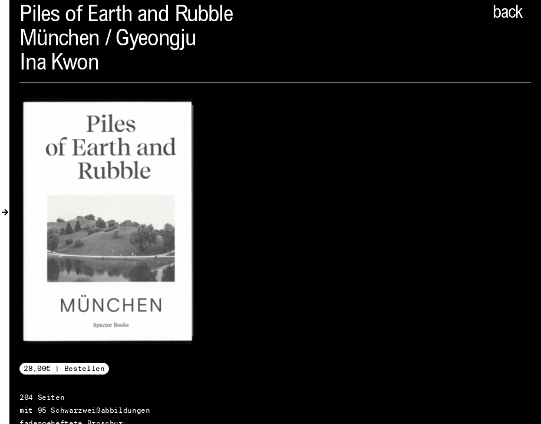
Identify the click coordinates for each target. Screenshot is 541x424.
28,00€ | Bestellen (64, 368)
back (507, 13)
